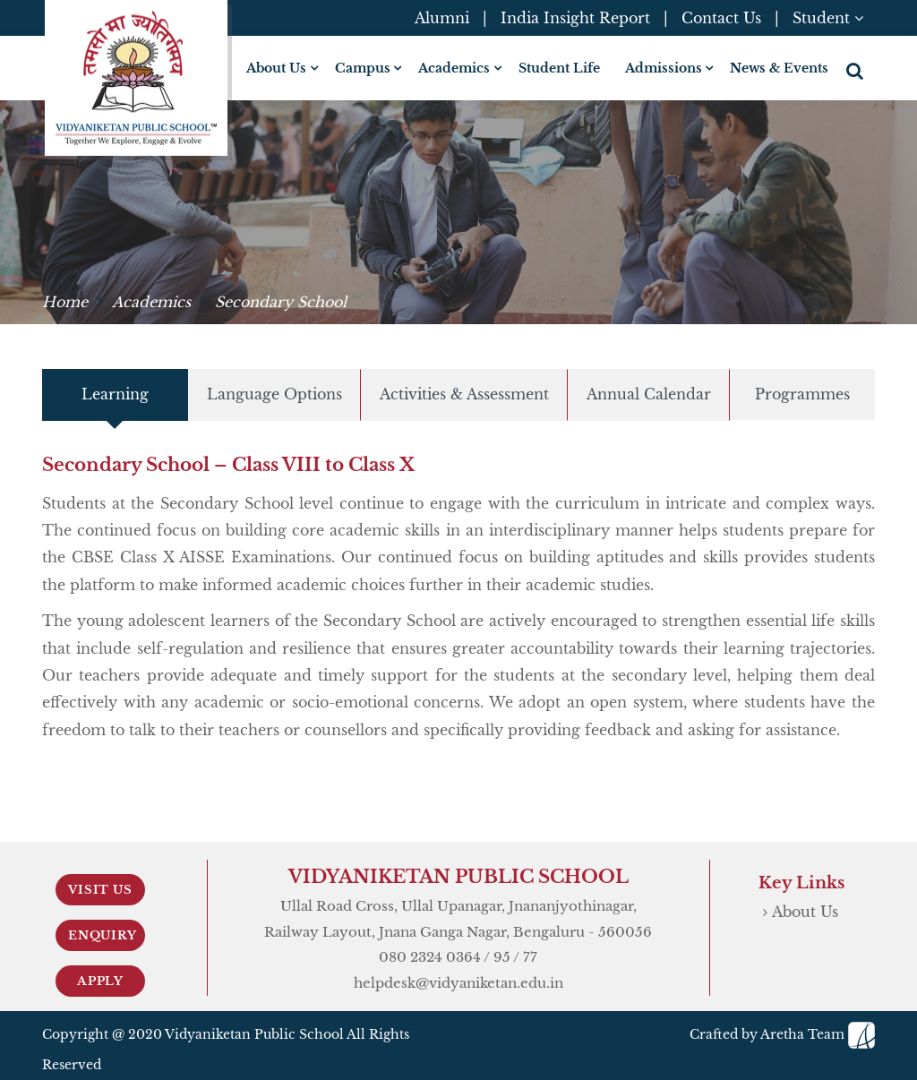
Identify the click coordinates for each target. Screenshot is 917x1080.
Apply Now (100, 985)
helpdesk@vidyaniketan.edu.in (458, 982)
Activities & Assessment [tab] (464, 394)
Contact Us (721, 18)
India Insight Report (575, 18)
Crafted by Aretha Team (782, 1034)
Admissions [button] (663, 68)
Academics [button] (454, 68)
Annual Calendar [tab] (649, 394)
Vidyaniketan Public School (254, 1034)
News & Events (779, 68)
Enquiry (102, 935)
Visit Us (100, 889)
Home (65, 302)
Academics (151, 302)
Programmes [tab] (802, 394)
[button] (856, 70)
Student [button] (828, 18)
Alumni (442, 18)
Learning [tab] (115, 394)
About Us (805, 912)
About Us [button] (276, 68)
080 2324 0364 (430, 956)
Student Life (559, 68)
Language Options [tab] (274, 394)
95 (501, 956)
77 (530, 956)
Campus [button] (362, 68)
